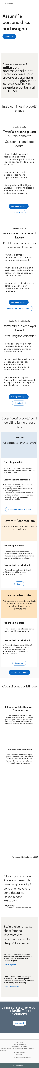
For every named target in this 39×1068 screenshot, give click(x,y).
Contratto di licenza (19, 1052)
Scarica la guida (10, 965)
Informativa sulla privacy (19, 1046)
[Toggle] (35, 1065)
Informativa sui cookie (19, 1044)
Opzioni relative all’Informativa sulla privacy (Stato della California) (17, 1049)
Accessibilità (19, 1054)
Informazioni (19, 1042)
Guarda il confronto (11, 987)
